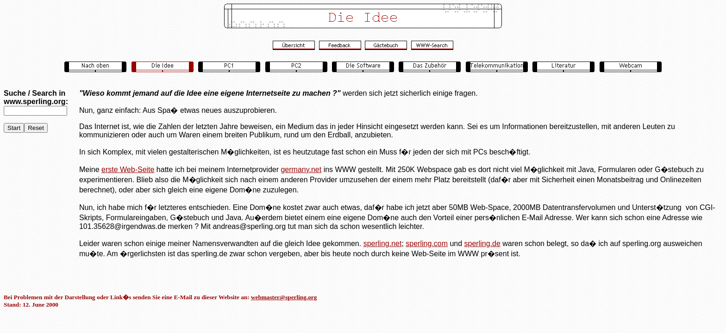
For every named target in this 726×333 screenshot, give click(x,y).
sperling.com (427, 243)
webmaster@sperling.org (284, 297)
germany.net (301, 169)
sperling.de (482, 243)
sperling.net (382, 243)
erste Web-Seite (127, 169)
